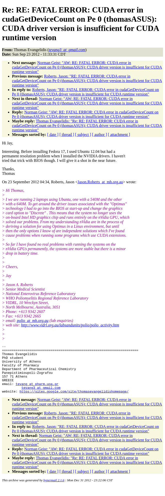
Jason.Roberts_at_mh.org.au (100, 182)
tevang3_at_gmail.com (40, 396)
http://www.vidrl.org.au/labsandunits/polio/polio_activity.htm (70, 325)
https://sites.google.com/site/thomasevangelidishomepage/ (74, 401)
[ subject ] (83, 134)
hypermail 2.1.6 (53, 490)
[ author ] (99, 134)
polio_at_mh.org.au (33, 320)
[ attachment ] (119, 134)
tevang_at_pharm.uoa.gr (37, 392)
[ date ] (52, 134)
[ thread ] (66, 134)
